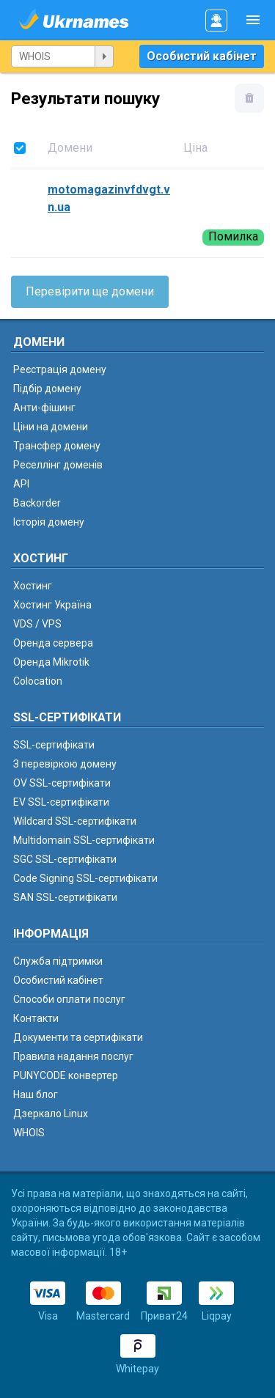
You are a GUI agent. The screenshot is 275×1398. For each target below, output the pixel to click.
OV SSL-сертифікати (62, 783)
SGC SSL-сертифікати (65, 859)
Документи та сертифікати (78, 1037)
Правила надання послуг (73, 1056)
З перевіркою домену (65, 764)
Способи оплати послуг (69, 999)
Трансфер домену (56, 446)
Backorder (37, 503)
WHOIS (29, 1132)
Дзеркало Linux (50, 1113)
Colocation (37, 681)
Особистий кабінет (202, 56)
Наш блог (35, 1094)
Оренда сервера (53, 643)
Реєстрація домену (59, 369)
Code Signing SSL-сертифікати (85, 878)
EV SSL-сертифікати (61, 802)
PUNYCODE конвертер (65, 1075)
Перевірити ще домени (90, 291)
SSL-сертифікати (54, 745)
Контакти (36, 1018)
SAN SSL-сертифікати (65, 897)
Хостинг (32, 586)
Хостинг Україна (52, 605)
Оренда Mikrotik (51, 662)
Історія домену (48, 522)
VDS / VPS (37, 624)
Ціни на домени (50, 427)
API (21, 484)
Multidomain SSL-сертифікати (84, 840)
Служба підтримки (58, 961)
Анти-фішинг (44, 407)
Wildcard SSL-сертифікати (74, 821)
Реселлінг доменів (58, 465)
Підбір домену (47, 388)
